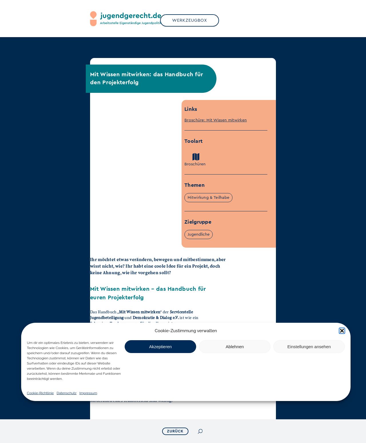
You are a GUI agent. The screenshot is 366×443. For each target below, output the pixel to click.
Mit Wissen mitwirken (139, 311)
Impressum (88, 393)
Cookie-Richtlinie (40, 393)
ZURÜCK (176, 431)
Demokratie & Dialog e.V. (156, 317)
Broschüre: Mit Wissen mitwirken (215, 120)
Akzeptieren (160, 346)
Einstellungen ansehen (309, 346)
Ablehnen (235, 346)
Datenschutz (66, 393)
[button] (342, 331)
